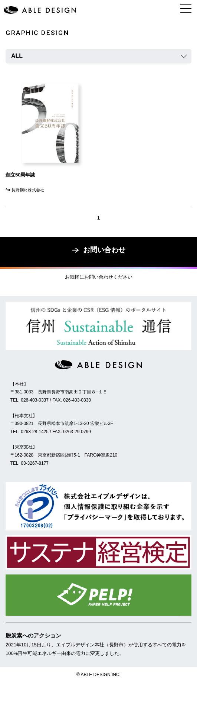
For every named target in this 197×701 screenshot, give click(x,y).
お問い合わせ (98, 250)
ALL (17, 56)
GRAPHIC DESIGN (37, 32)
